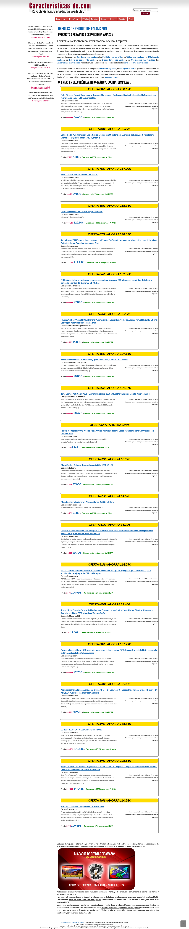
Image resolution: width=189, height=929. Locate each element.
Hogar (113, 19)
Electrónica (74, 19)
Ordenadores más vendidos (143, 60)
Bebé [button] (131, 19)
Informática (61, 19)
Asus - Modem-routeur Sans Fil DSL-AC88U (79, 174)
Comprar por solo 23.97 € (40, 101)
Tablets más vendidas (135, 57)
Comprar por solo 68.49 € (40, 57)
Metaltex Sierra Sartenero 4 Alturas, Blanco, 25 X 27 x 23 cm (87, 502)
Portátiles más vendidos (112, 57)
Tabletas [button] (94, 19)
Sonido (122, 19)
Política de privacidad (77, 922)
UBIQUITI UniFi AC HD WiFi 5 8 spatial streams (82, 211)
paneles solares (111, 77)
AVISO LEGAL (65, 922)
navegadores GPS (127, 68)
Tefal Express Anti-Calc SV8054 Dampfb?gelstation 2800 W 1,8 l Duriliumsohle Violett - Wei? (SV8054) (105, 394)
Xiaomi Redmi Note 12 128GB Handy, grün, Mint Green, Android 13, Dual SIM (94, 359)
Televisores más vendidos (87, 57)
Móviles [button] (85, 19)
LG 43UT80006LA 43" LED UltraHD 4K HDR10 (81, 729)
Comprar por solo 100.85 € (40, 68)
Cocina (104, 19)
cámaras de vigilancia (107, 68)
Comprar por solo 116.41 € (40, 87)
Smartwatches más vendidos (68, 63)
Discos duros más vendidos (114, 60)
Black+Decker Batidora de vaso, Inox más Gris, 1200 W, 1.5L (87, 465)
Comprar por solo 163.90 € (40, 37)
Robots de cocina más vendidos (83, 60)
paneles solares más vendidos (136, 63)
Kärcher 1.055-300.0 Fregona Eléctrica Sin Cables (82, 806)
